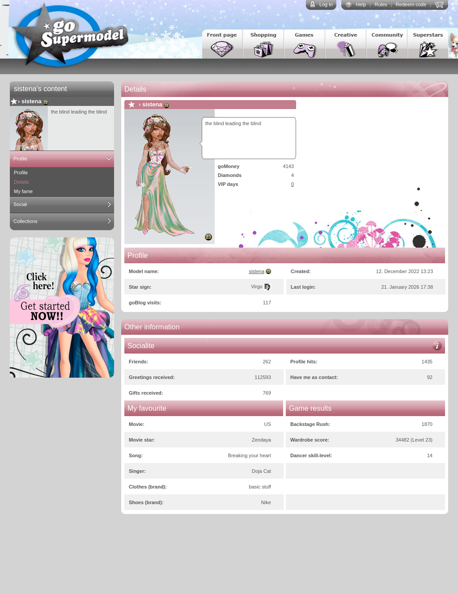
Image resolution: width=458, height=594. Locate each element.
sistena (31, 101)
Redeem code (411, 4)
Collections (25, 221)
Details (21, 182)
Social (20, 204)
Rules (380, 4)
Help (361, 4)
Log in (326, 4)
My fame (23, 191)
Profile (20, 158)
